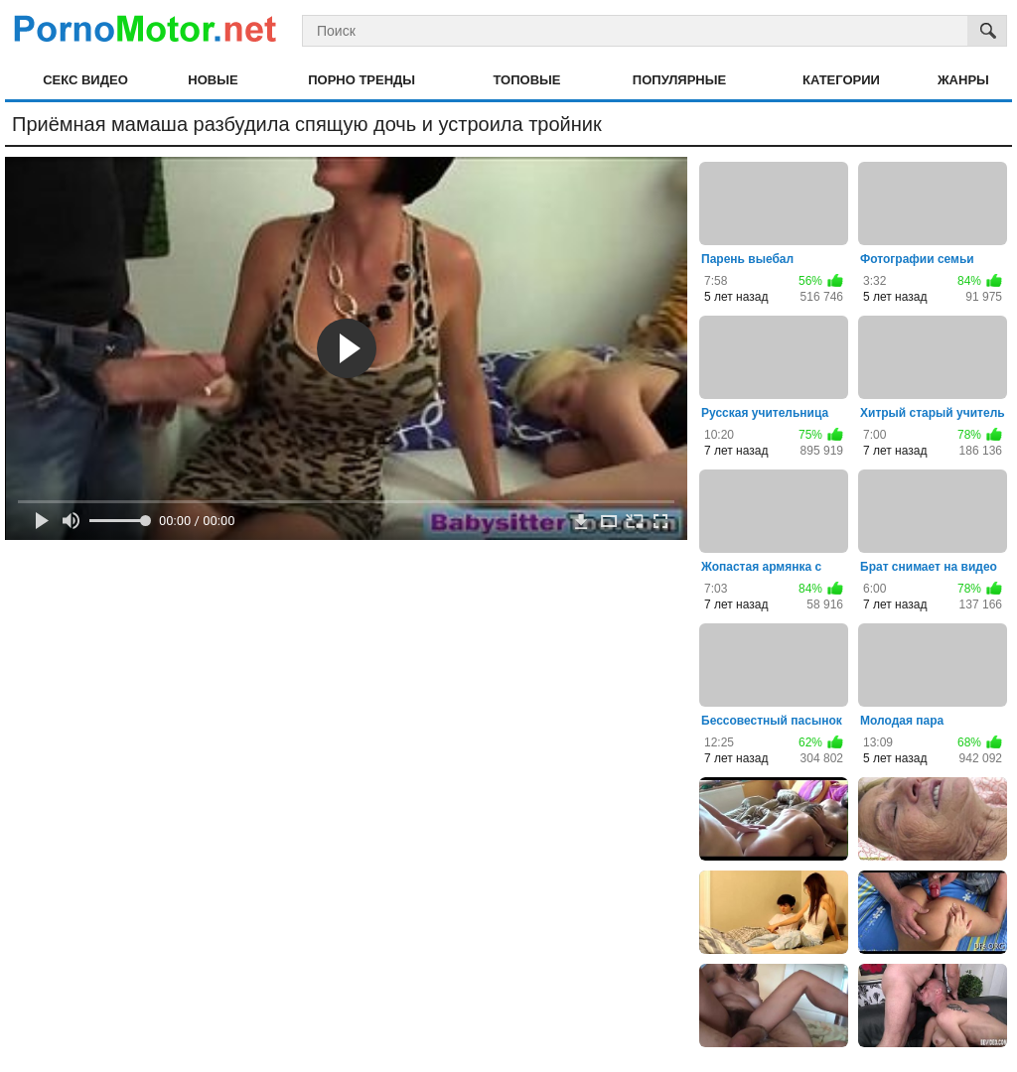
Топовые (526, 79)
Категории (841, 79)
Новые (212, 79)
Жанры (963, 79)
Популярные (679, 79)
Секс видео (85, 79)
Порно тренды (361, 79)
